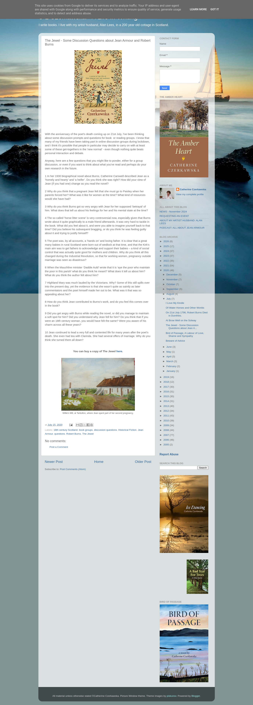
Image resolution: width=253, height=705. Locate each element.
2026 (166, 241)
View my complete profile (190, 194)
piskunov (171, 696)
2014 (166, 401)
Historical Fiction (127, 430)
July (169, 298)
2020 (166, 270)
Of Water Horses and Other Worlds (185, 307)
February (171, 366)
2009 (166, 425)
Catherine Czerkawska (193, 189)
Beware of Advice (175, 340)
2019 (166, 377)
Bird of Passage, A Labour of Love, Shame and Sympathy (185, 334)
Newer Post (54, 462)
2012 (166, 410)
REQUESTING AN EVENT (174, 216)
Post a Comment (59, 447)
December (172, 274)
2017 (166, 386)
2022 (166, 260)
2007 (166, 435)
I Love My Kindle (175, 303)
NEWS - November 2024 (173, 211)
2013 (166, 406)
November (172, 279)
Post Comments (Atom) (73, 469)
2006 (166, 439)
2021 (166, 265)
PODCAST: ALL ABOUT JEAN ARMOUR (182, 227)
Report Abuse (169, 454)
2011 (166, 415)
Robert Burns (73, 433)
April (169, 356)
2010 (166, 420)
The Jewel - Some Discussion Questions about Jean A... (182, 326)
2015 (166, 396)
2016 (166, 391)
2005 (166, 444)
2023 (166, 255)
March (170, 361)
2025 (166, 246)
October (171, 284)
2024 (166, 251)
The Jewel (88, 433)
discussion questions (105, 430)
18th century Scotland (66, 430)
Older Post (143, 462)
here (119, 351)
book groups (86, 430)
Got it (214, 9)
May (169, 351)
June (169, 346)
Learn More (198, 9)
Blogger (195, 696)
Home (98, 462)
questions (59, 433)
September (172, 289)
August (170, 294)
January (171, 371)
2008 (166, 430)
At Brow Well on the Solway (181, 320)
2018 (166, 381)
